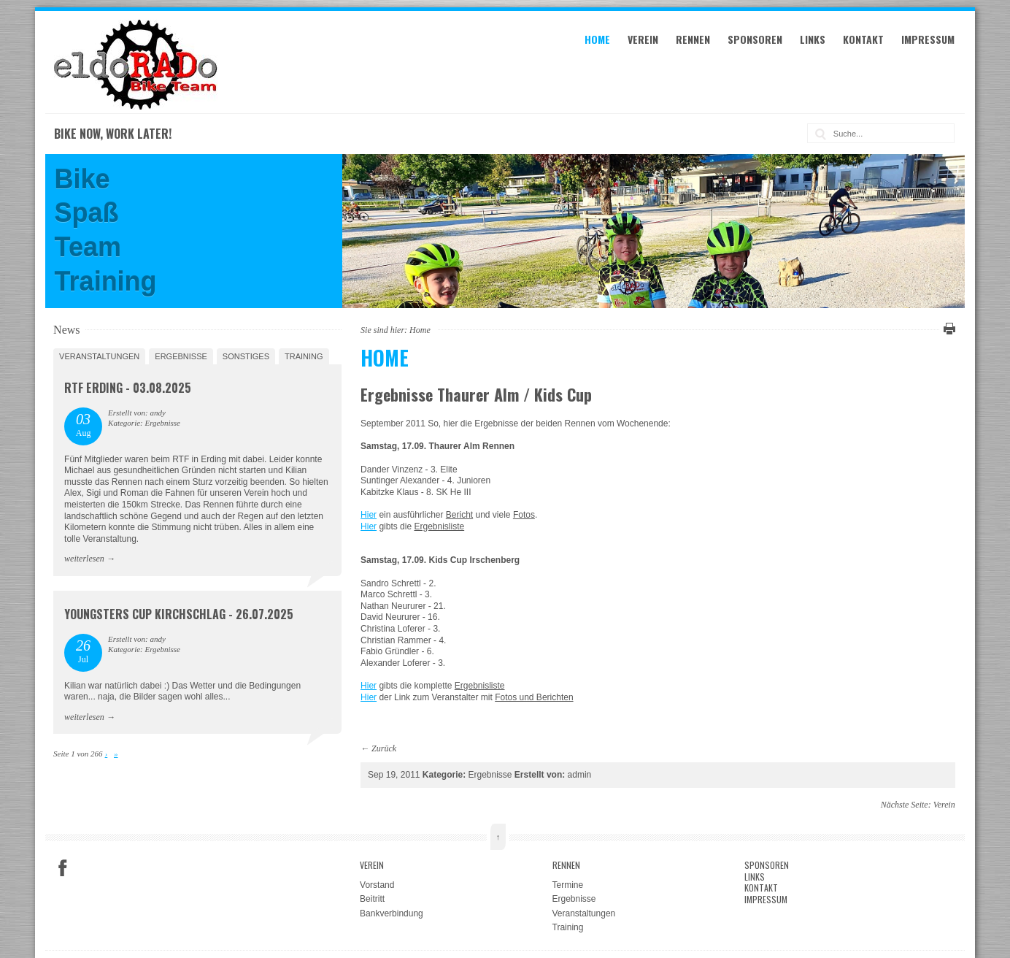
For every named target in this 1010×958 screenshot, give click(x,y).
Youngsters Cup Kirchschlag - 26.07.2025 (178, 614)
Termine (568, 885)
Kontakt (863, 39)
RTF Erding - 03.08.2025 (127, 387)
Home (597, 39)
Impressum (928, 39)
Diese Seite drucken (947, 328)
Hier (369, 515)
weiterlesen (84, 558)
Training (304, 356)
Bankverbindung (391, 913)
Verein (643, 39)
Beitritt (372, 899)
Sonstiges (246, 356)
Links (812, 39)
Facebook (63, 868)
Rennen (693, 39)
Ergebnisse (181, 356)
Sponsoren (755, 39)
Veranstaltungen (99, 356)
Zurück (383, 748)
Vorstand (377, 885)
